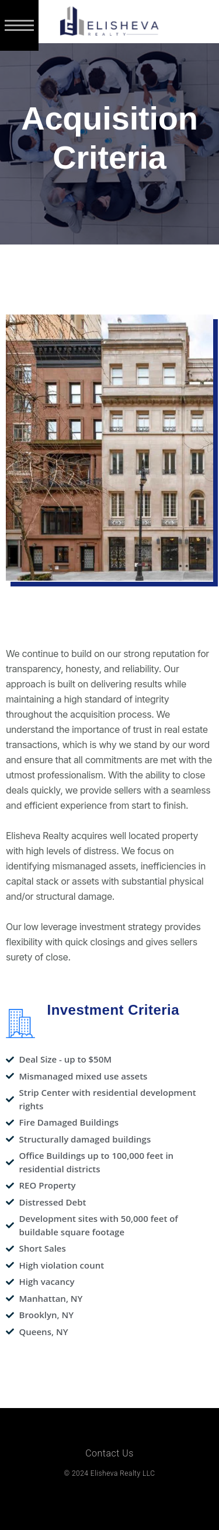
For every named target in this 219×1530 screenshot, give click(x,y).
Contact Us (109, 1453)
